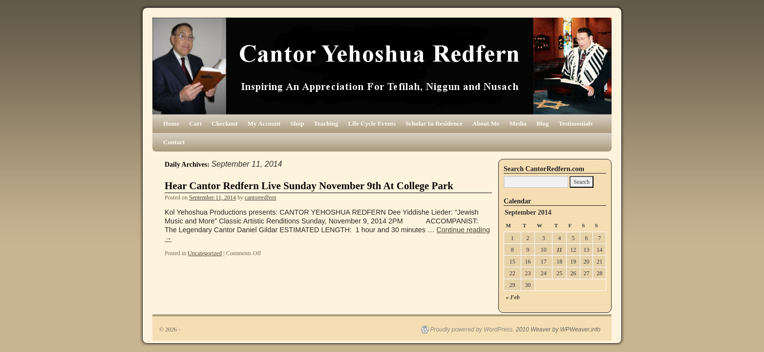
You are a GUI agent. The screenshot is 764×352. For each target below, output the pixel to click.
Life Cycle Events (372, 123)
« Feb (513, 297)
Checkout (224, 123)
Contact (174, 142)
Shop (297, 123)
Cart (195, 123)
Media (518, 123)
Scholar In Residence (434, 123)
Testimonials (575, 123)
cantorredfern (260, 197)
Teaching (326, 123)
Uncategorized (205, 253)
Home (171, 123)
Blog (542, 123)
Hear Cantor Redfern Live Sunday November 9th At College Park (309, 186)
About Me (486, 123)
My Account (264, 123)
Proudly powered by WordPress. (472, 329)
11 (559, 249)
